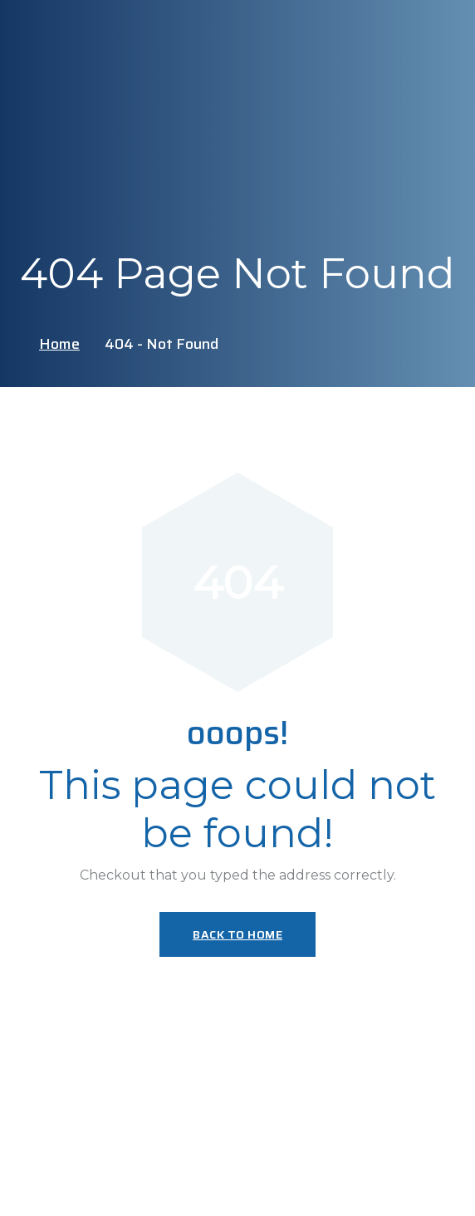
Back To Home (237, 934)
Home (59, 343)
